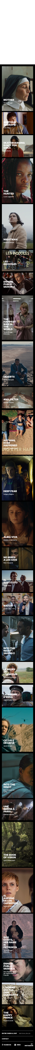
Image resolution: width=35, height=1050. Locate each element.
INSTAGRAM (29, 1044)
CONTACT (5, 1039)
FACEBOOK (6, 1045)
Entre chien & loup (11, 7)
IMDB (17, 1045)
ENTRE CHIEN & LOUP (9, 1033)
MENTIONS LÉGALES (24, 1033)
